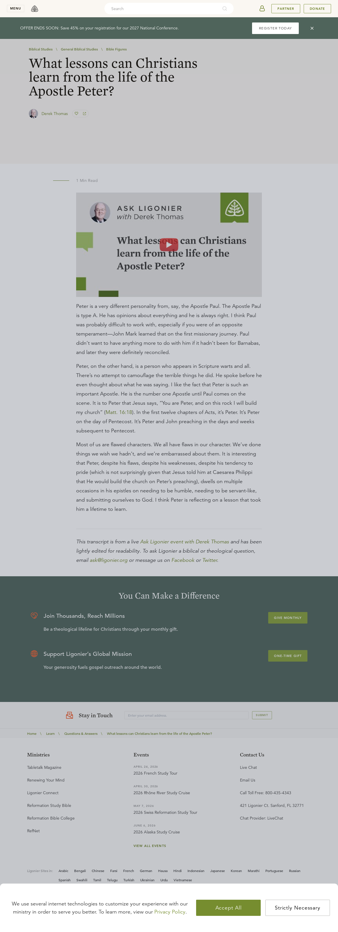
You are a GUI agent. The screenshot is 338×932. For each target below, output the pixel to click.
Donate (317, 9)
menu (15, 8)
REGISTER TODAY (275, 28)
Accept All (228, 908)
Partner (285, 9)
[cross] (312, 28)
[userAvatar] (262, 8)
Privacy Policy (169, 912)
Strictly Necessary (297, 908)
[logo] (34, 8)
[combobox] (161, 8)
